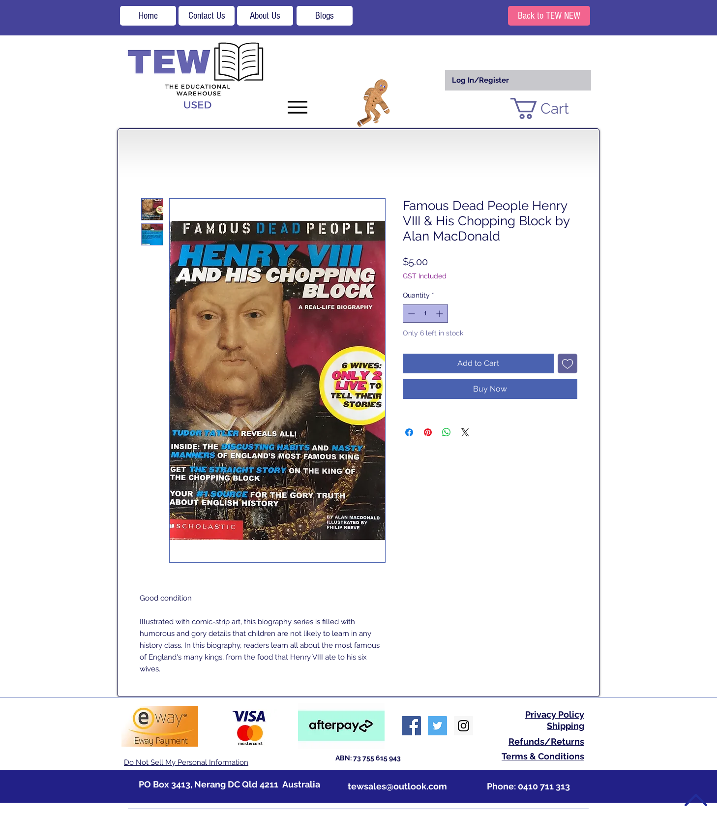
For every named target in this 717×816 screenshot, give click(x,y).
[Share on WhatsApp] (446, 432)
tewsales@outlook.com (397, 786)
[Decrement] (410, 313)
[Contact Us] (207, 16)
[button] (551, 108)
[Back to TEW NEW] (549, 16)
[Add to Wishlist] (567, 363)
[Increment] (440, 313)
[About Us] (265, 16)
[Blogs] (325, 16)
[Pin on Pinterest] (428, 432)
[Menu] (297, 107)
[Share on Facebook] (409, 432)
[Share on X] (465, 432)
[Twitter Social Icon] (437, 725)
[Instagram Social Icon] (463, 725)
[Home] (148, 16)
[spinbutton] (425, 313)
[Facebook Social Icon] (411, 725)
